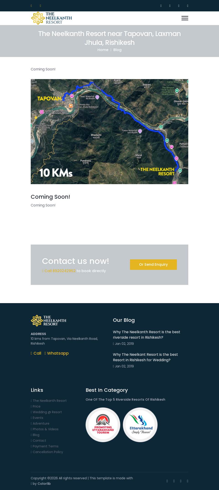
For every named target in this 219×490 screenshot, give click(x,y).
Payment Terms (45, 446)
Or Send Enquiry (153, 264)
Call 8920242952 (59, 270)
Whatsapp (57, 353)
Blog (117, 49)
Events (37, 418)
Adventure (40, 423)
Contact (38, 440)
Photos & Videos (45, 429)
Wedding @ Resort (46, 412)
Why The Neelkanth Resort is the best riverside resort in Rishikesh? (146, 334)
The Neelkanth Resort (49, 400)
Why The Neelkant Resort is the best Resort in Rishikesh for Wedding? (145, 357)
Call (36, 353)
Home (102, 49)
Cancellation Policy (47, 452)
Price (36, 406)
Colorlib (44, 483)
